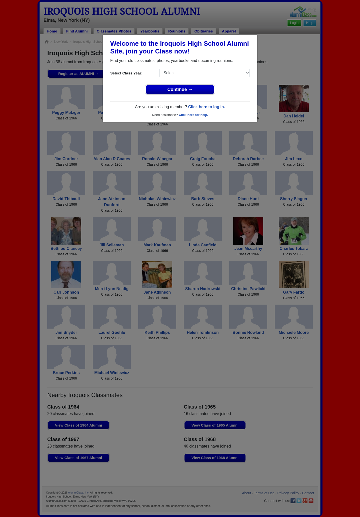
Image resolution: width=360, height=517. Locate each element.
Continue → (180, 89)
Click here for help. (193, 115)
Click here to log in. (206, 107)
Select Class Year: (126, 73)
